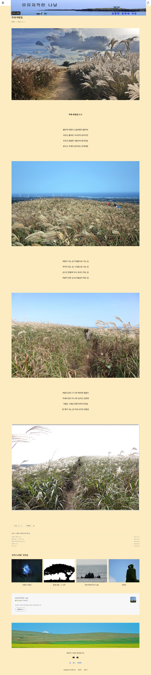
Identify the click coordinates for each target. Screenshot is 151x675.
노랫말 (17, 533)
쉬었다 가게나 (15, 537)
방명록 (79, 663)
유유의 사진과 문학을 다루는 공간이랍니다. (28, 605)
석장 (13, 546)
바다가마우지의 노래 (17, 541)
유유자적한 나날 (21, 598)
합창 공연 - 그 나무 (16, 539)
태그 (74, 663)
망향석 (13, 544)
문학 (13, 533)
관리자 (79, 670)
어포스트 (73, 670)
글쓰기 (85, 670)
